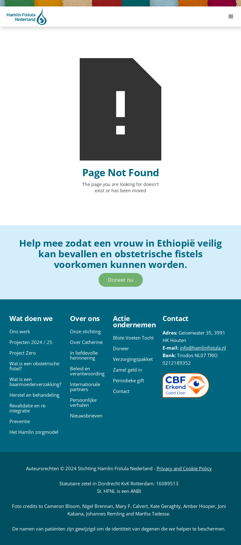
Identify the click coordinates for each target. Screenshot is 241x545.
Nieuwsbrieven (86, 415)
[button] (231, 17)
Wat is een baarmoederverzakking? (35, 382)
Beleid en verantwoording (87, 371)
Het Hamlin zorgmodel (33, 431)
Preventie (19, 421)
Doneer (121, 348)
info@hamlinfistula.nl (203, 348)
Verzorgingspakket (133, 359)
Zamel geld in (127, 369)
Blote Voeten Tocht (133, 337)
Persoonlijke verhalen (83, 402)
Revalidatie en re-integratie (28, 408)
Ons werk (19, 331)
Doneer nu (120, 279)
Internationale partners (85, 387)
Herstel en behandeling (34, 394)
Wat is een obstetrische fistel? (34, 366)
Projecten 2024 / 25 (30, 342)
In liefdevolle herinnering (84, 355)
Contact (121, 391)
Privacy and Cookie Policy (184, 468)
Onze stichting (85, 331)
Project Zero (22, 352)
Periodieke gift (128, 380)
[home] (26, 16)
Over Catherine (86, 342)
